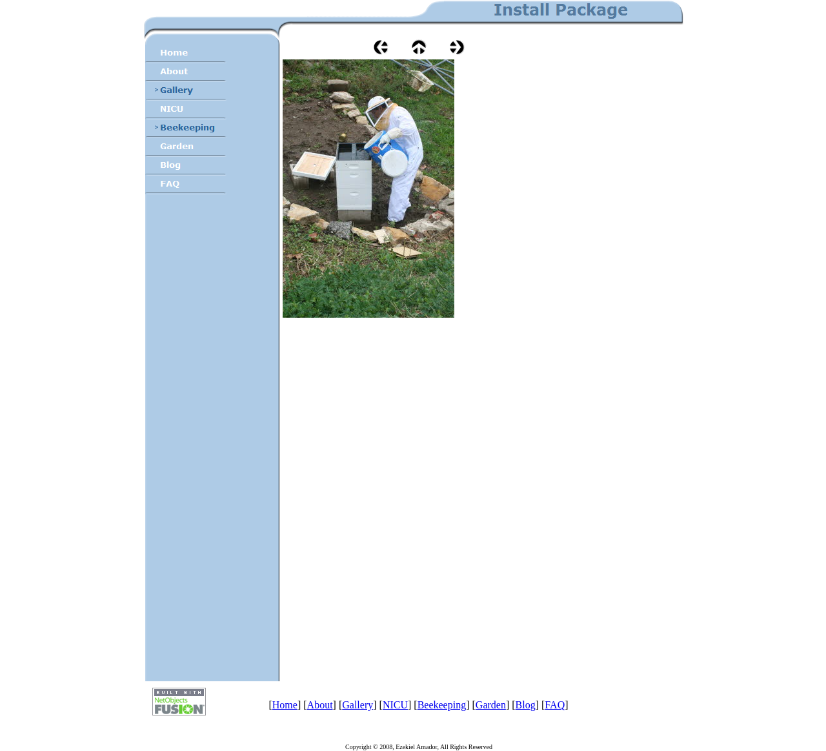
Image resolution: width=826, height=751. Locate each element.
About (320, 704)
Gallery (357, 704)
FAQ (555, 704)
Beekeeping (442, 704)
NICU (395, 704)
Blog (526, 704)
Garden (491, 704)
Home (284, 704)
